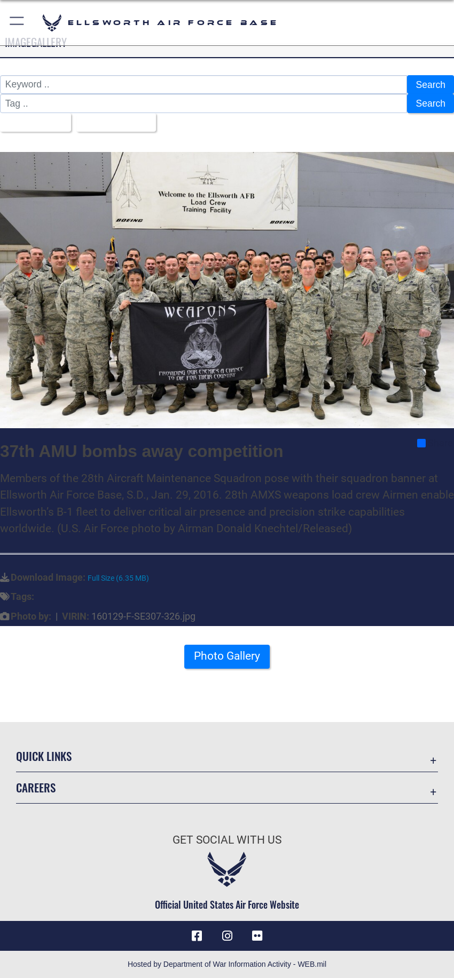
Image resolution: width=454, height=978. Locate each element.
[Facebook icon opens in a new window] (197, 936)
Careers (36, 787)
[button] (17, 22)
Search (430, 84)
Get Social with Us (227, 839)
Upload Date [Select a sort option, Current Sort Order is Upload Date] (112, 122)
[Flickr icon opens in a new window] (257, 936)
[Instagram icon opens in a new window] (227, 936)
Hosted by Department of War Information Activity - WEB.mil (227, 964)
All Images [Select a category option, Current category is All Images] (32, 122)
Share (435, 443)
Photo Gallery (227, 655)
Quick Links (44, 756)
